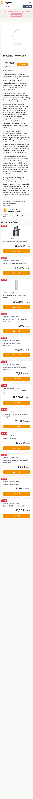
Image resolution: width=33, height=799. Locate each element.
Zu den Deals (16, 15)
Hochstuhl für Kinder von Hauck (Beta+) (15, 263)
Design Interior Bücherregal (11, 484)
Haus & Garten (20, 202)
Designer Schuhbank (9, 439)
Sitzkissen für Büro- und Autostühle (14, 506)
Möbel (14, 204)
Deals (13, 202)
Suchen (27, 6)
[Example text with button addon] (12, 6)
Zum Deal (22, 64)
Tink (8, 206)
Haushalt (6, 204)
